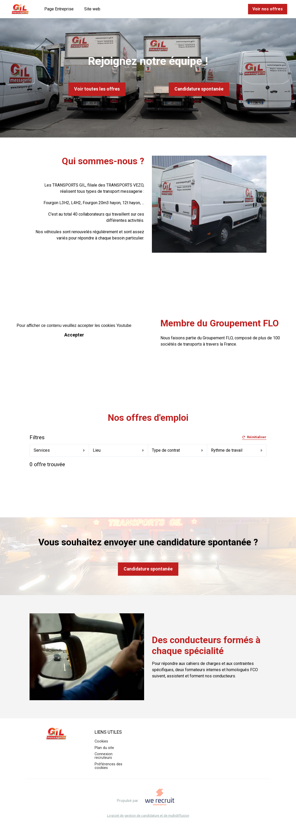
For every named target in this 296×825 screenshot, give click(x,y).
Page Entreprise (59, 8)
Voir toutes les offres (97, 89)
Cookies (101, 741)
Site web (92, 8)
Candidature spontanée (198, 89)
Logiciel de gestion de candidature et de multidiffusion (148, 815)
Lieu (118, 450)
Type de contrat (177, 450)
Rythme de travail (236, 450)
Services (59, 450)
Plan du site (104, 748)
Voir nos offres (267, 8)
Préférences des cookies (108, 766)
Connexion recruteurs (103, 756)
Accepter (74, 335)
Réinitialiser (254, 437)
